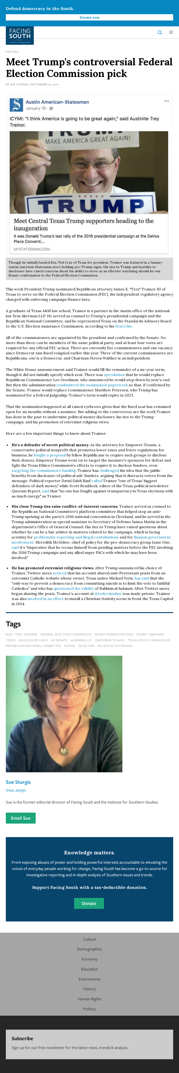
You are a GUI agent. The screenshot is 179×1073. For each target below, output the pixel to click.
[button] (171, 32)
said (45, 491)
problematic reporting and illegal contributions (76, 537)
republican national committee (33, 646)
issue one (86, 646)
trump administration (113, 634)
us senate (59, 640)
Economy (89, 959)
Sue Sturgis (19, 84)
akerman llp (81, 640)
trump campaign (150, 634)
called (97, 480)
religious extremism (114, 646)
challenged (109, 470)
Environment (89, 979)
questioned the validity (74, 588)
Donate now (90, 17)
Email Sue (21, 818)
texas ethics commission (148, 640)
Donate (89, 903)
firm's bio (123, 326)
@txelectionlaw (108, 593)
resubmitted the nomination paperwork (92, 385)
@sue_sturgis (16, 790)
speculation (114, 374)
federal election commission (66, 634)
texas (11, 640)
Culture (89, 939)
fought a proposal (50, 455)
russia (69, 646)
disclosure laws (33, 640)
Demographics (89, 949)
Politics (12, 51)
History (89, 988)
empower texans (109, 640)
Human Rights (89, 998)
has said (142, 578)
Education (89, 969)
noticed (59, 573)
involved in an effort (46, 598)
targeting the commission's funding (44, 470)
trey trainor (26, 634)
